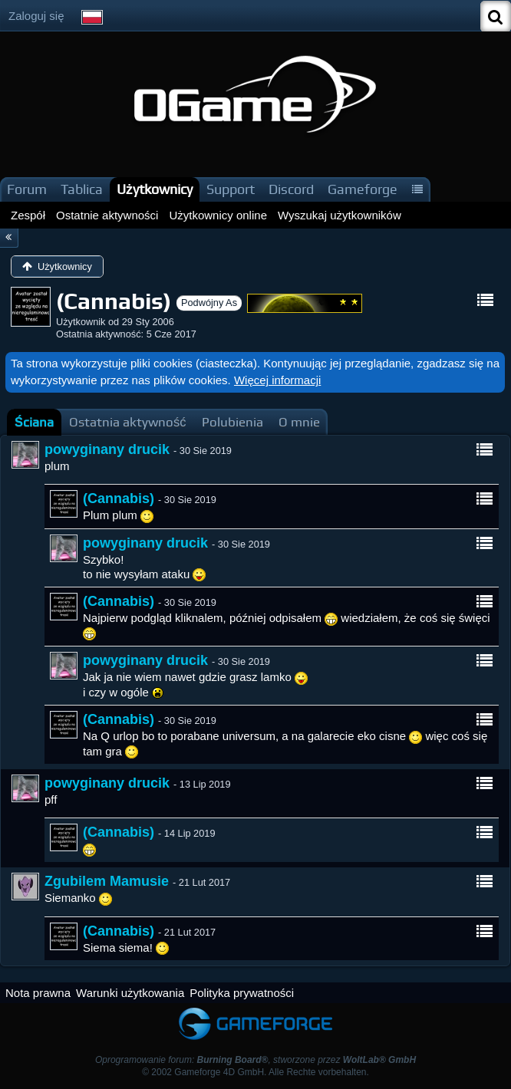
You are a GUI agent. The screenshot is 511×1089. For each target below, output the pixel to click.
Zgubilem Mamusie (107, 881)
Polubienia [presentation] (232, 422)
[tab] (34, 422)
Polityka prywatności (242, 992)
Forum (27, 189)
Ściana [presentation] (34, 422)
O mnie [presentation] (299, 422)
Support (230, 189)
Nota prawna (38, 992)
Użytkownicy (155, 189)
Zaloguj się (36, 15)
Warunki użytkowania (130, 992)
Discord (291, 189)
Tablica (82, 189)
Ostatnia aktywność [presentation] (127, 422)
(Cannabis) (118, 498)
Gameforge (362, 189)
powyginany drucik (107, 449)
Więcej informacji (277, 380)
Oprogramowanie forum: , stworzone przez (255, 1059)
